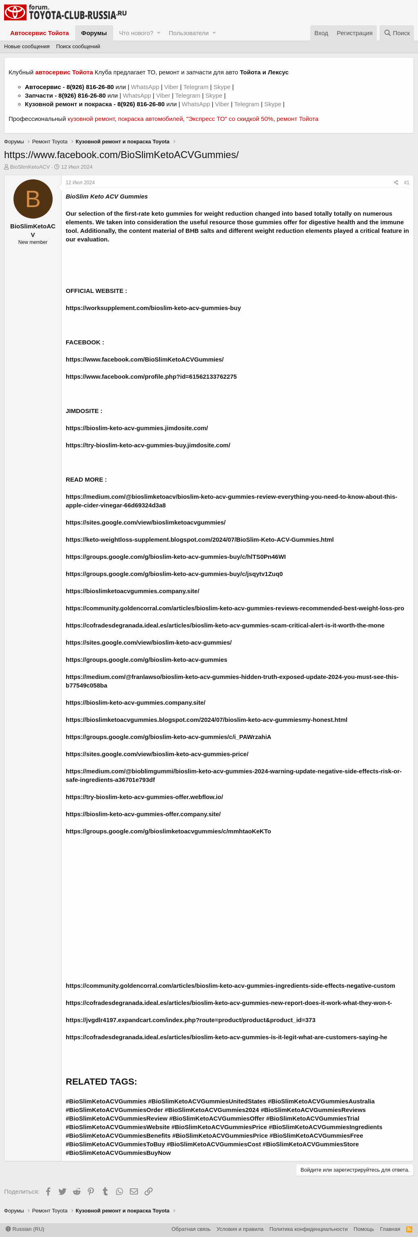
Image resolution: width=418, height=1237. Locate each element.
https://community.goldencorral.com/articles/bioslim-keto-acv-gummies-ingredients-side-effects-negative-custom (230, 985)
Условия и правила (240, 1229)
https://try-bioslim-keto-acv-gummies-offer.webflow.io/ (144, 796)
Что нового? (136, 32)
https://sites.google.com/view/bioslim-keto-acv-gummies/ (149, 642)
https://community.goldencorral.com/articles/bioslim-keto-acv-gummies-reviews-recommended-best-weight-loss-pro (235, 608)
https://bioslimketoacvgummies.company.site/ (132, 590)
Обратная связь (191, 1229)
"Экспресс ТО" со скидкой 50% (229, 118)
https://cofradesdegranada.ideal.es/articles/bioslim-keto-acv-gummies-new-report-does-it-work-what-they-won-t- (229, 1002)
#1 (406, 182)
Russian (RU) (25, 1229)
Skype (222, 86)
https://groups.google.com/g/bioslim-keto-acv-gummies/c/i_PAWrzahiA (168, 736)
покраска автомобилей (150, 118)
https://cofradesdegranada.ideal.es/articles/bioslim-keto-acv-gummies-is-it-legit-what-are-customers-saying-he (226, 1037)
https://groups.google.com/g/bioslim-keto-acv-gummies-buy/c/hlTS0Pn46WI (176, 556)
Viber (171, 86)
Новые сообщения (27, 46)
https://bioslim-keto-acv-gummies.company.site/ (135, 702)
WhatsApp (146, 86)
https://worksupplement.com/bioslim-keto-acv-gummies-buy (153, 307)
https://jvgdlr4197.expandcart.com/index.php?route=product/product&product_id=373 (191, 1019)
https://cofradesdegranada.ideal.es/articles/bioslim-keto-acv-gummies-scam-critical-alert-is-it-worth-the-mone (225, 625)
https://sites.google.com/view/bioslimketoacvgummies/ (146, 522)
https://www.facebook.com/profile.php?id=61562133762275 (151, 376)
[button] (158, 32)
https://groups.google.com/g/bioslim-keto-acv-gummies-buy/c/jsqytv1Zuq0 (174, 573)
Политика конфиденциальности (308, 1229)
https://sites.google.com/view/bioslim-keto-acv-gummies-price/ (157, 753)
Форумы (94, 32)
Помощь (364, 1229)
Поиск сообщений (78, 46)
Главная (390, 1229)
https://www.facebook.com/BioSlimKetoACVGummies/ (145, 359)
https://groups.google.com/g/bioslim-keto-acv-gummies (146, 659)
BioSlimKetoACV (30, 167)
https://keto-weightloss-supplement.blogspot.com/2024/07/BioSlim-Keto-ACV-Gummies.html (200, 539)
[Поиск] (397, 32)
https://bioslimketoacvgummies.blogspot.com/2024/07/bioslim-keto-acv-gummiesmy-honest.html (206, 719)
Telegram (196, 86)
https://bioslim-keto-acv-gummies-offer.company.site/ (143, 814)
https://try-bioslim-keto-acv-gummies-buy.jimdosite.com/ (148, 445)
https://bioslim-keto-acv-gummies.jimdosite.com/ (137, 427)
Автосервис (43, 86)
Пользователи (189, 32)
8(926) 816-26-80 (90, 86)
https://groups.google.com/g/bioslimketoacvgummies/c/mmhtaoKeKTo (168, 831)
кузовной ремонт (91, 118)
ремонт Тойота (297, 118)
